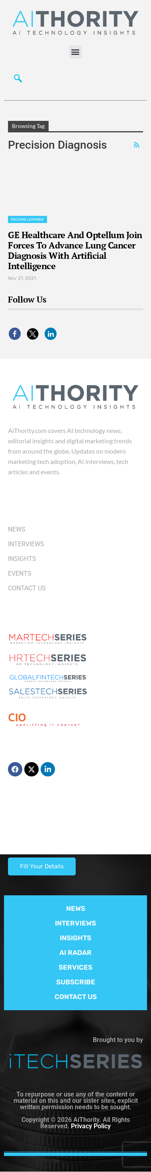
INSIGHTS (75, 938)
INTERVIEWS (75, 923)
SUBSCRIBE (75, 982)
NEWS (75, 908)
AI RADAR (75, 953)
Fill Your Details (42, 866)
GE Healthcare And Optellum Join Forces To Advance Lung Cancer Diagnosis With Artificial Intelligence (75, 250)
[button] (75, 51)
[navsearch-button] (18, 80)
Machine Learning (27, 219)
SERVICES (75, 967)
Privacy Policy (91, 1126)
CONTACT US (76, 997)
